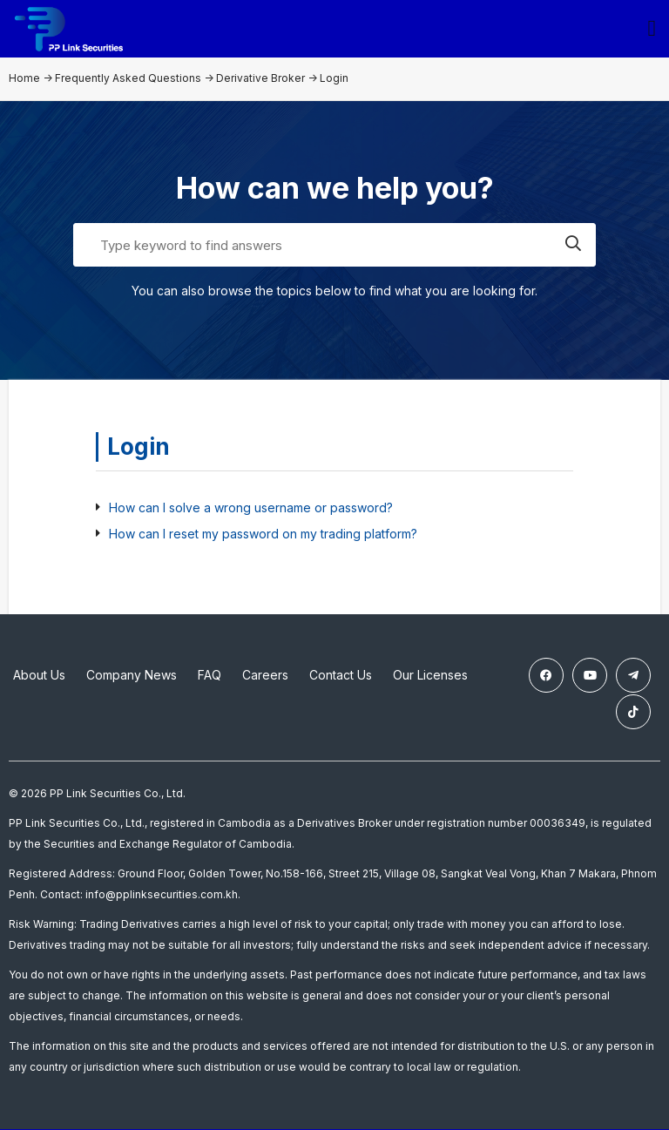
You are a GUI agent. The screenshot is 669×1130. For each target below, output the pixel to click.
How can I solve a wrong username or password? (251, 511)
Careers (265, 678)
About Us (39, 678)
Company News (131, 678)
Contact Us (340, 678)
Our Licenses (430, 678)
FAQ (209, 678)
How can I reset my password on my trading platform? (263, 537)
